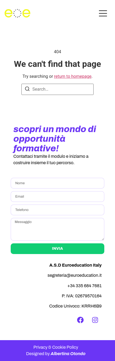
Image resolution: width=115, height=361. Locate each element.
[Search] (27, 89)
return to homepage (72, 76)
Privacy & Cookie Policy (55, 347)
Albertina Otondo (68, 353)
